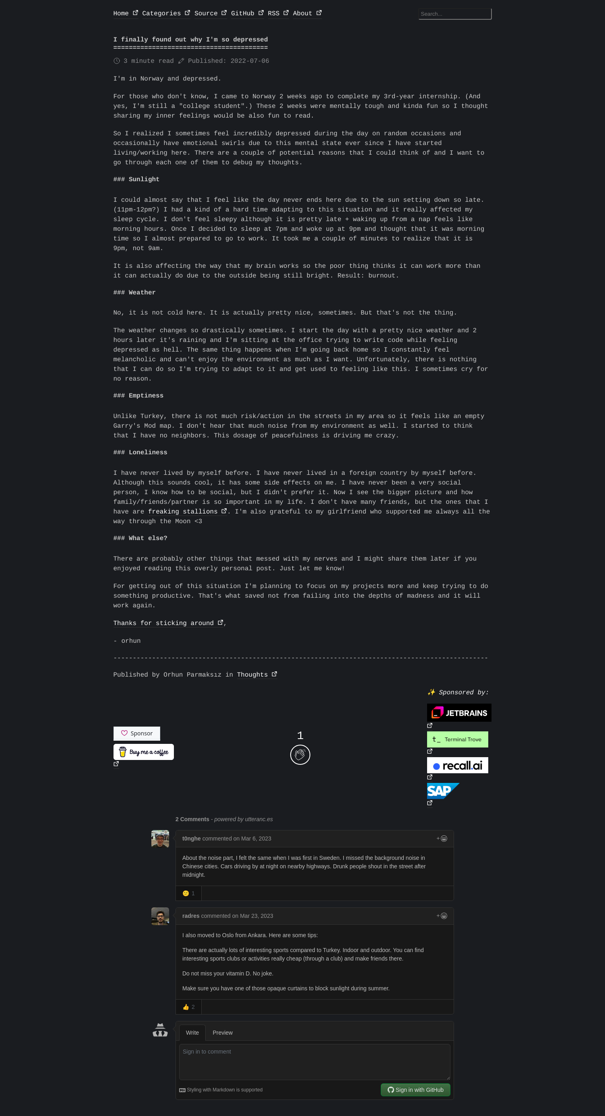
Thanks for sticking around (164, 623)
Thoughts (252, 675)
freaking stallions (183, 512)
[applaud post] (300, 755)
